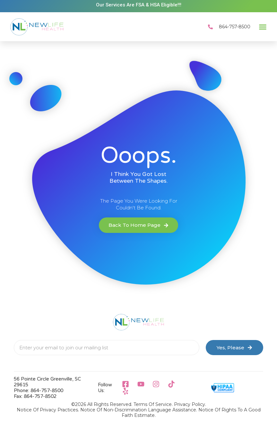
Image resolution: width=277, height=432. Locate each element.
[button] (263, 27)
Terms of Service (153, 404)
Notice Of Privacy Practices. (48, 410)
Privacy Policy (189, 404)
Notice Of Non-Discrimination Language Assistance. (138, 410)
